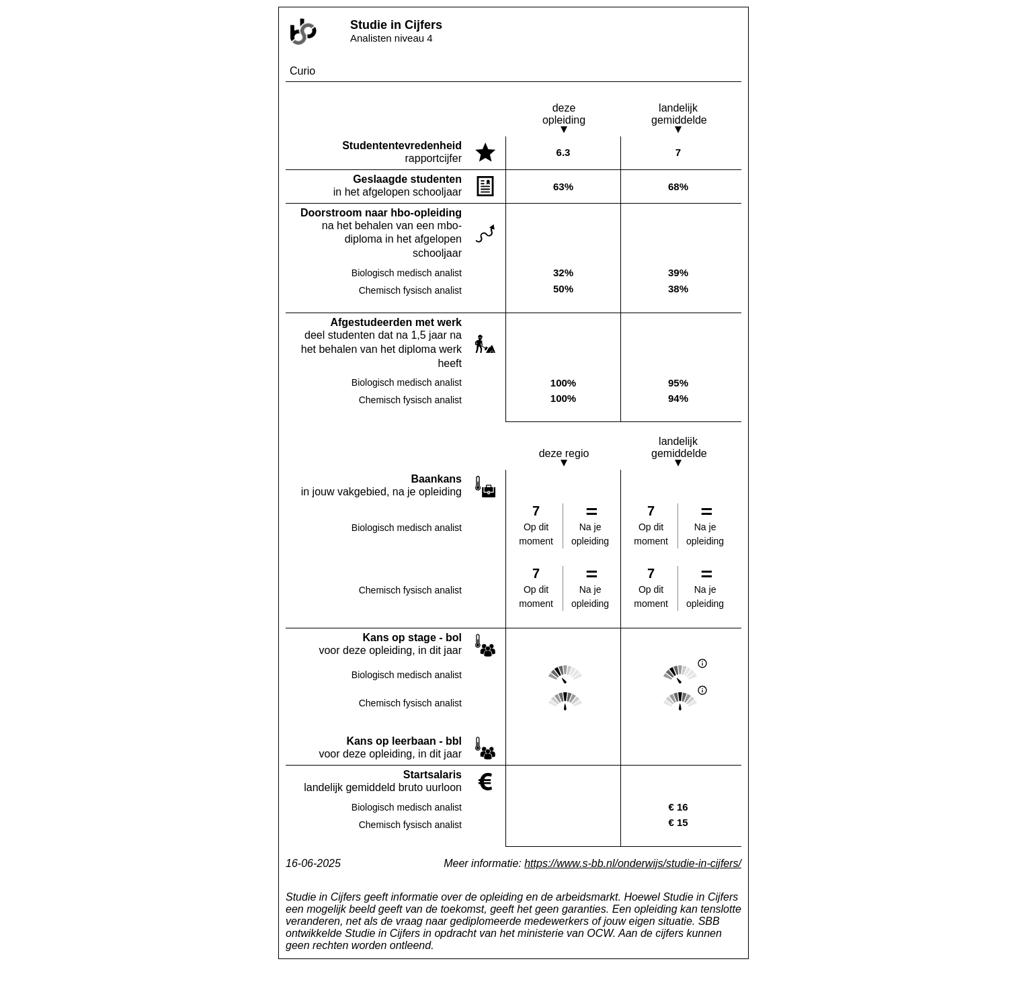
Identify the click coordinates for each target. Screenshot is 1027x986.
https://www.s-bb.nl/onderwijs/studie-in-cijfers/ (632, 863)
